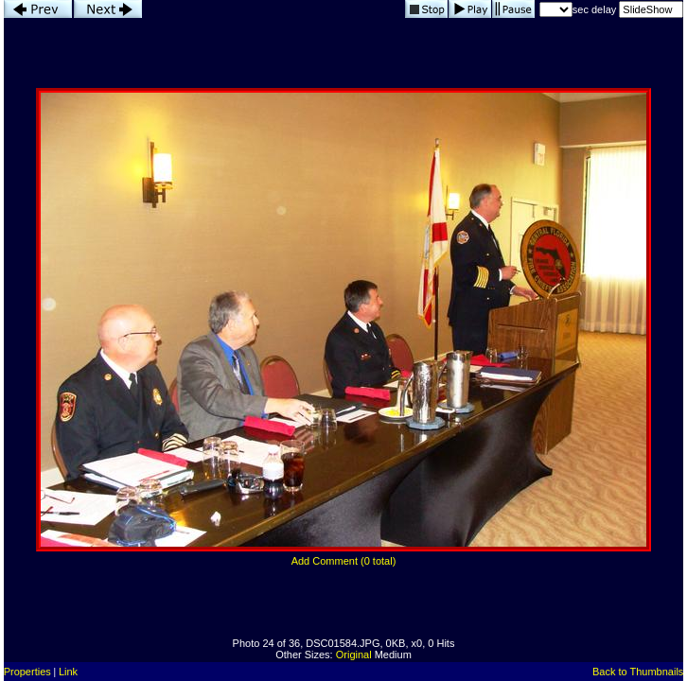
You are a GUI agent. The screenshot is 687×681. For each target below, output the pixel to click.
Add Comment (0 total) (343, 561)
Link (68, 671)
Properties (27, 671)
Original (354, 654)
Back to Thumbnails (637, 671)
